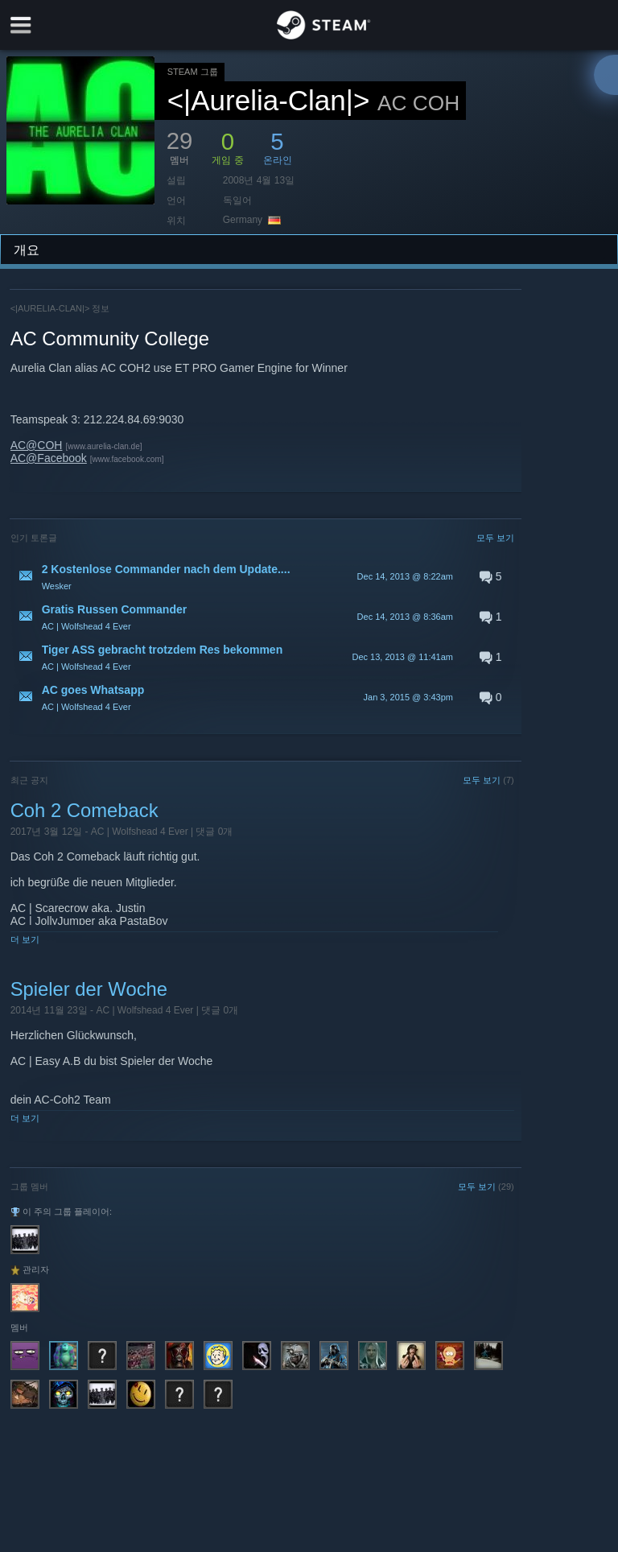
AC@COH (36, 445)
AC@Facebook (48, 458)
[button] (262, 576)
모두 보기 (495, 538)
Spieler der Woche (88, 989)
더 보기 (24, 939)
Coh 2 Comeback (84, 810)
